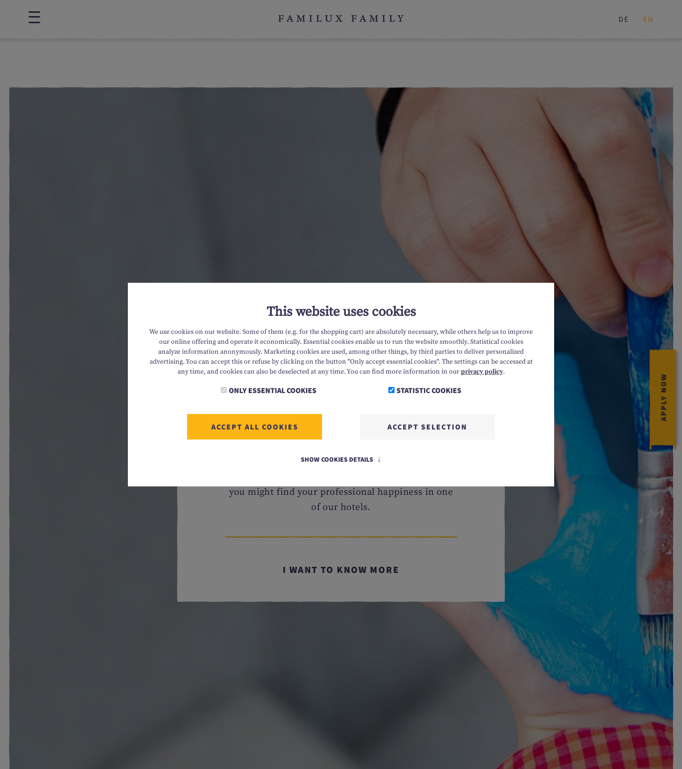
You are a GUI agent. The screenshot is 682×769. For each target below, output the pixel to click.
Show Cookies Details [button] (341, 459)
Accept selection (427, 426)
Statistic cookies (428, 390)
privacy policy (482, 371)
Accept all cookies (254, 426)
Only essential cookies (272, 390)
